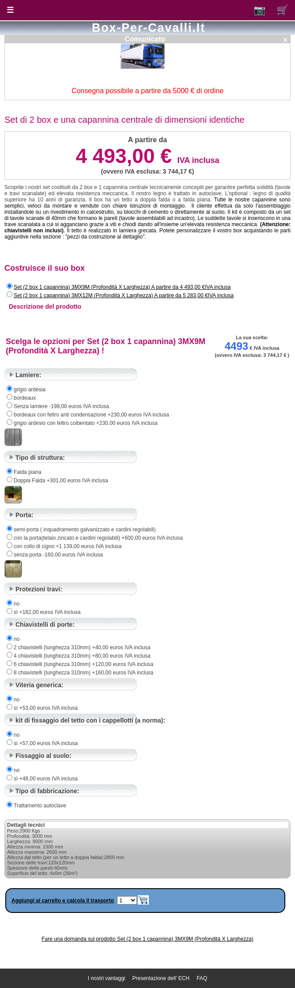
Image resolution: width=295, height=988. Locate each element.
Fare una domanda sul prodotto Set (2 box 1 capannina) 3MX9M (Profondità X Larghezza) (147, 939)
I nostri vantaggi (106, 978)
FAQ (202, 978)
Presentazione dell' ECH (161, 978)
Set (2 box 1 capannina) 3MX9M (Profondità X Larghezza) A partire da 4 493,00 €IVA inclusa (122, 287)
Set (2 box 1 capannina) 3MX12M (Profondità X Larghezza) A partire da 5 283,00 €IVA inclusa (124, 295)
